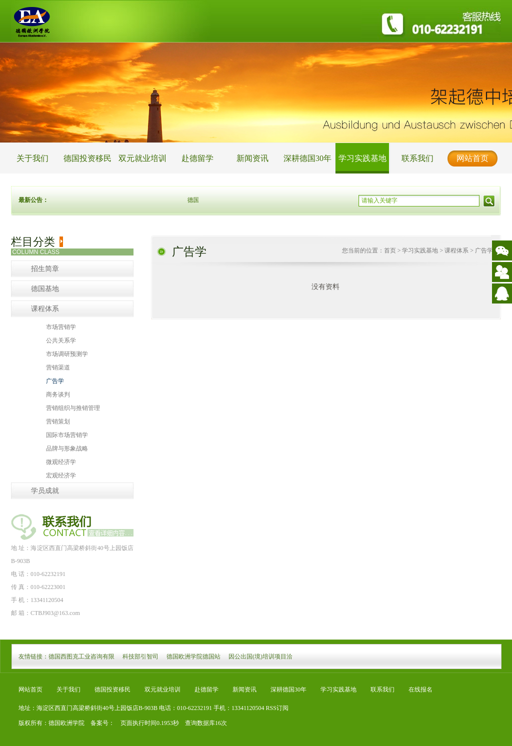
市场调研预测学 (67, 354)
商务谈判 (58, 394)
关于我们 (32, 158)
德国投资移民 (88, 158)
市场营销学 (61, 327)
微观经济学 (61, 462)
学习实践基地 (362, 158)
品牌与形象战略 (67, 448)
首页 (390, 250)
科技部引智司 (140, 656)
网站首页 (472, 158)
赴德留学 (198, 158)
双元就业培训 (142, 158)
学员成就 (45, 490)
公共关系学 (61, 340)
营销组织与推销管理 (73, 408)
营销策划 (58, 421)
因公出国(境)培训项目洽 (260, 656)
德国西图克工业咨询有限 (81, 656)
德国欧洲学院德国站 (193, 656)
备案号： (99, 723)
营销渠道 (58, 367)
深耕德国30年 (308, 158)
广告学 (55, 381)
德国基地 (45, 288)
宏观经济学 (61, 475)
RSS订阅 (277, 708)
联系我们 (418, 158)
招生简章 (45, 268)
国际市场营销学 (67, 435)
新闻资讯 (252, 158)
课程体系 (45, 308)
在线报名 (420, 689)
